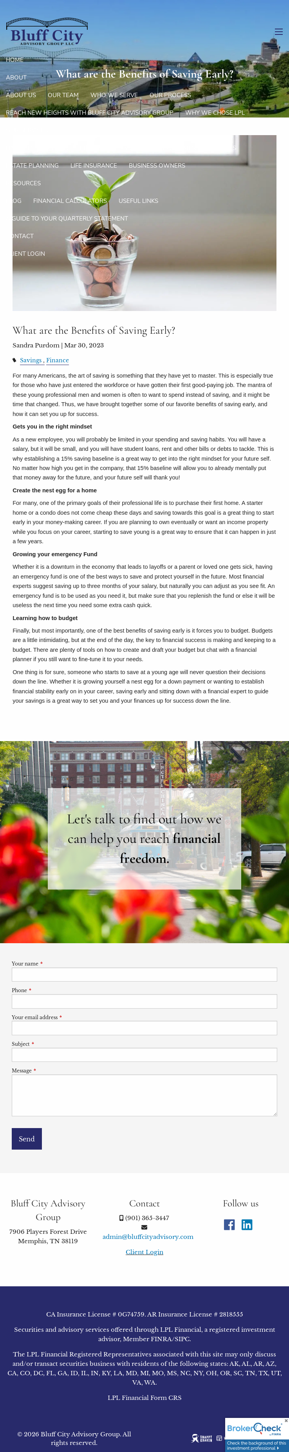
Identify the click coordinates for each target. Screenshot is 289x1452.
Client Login (25, 254)
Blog (14, 201)
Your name (51, 964)
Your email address (60, 1017)
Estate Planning (32, 166)
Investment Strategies (199, 148)
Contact (20, 236)
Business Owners (157, 166)
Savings (31, 360)
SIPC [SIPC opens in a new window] (182, 1339)
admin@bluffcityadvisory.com (148, 1236)
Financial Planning (37, 148)
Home (14, 60)
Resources (23, 183)
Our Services (27, 130)
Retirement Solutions (115, 148)
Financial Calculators (70, 201)
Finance (57, 360)
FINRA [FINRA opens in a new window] (161, 1339)
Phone (45, 990)
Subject (46, 1044)
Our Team (63, 95)
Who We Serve (114, 95)
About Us (21, 95)
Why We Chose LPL (215, 113)
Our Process (170, 95)
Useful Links (138, 201)
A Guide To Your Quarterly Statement (67, 218)
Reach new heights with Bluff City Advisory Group (89, 113)
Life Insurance (93, 166)
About (16, 77)
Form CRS (166, 1397)
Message (47, 1071)
